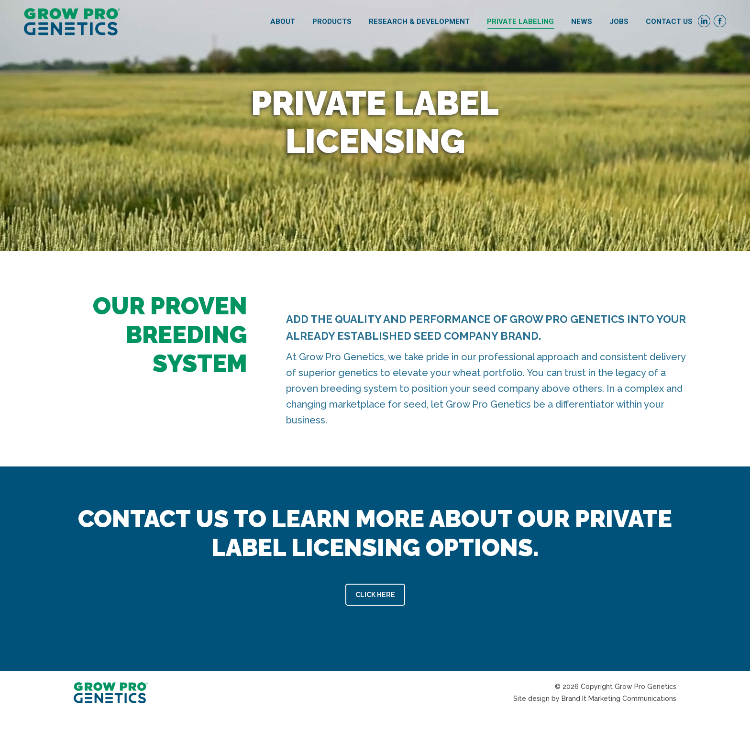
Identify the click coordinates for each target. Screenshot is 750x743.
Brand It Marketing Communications (619, 698)
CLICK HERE (375, 595)
